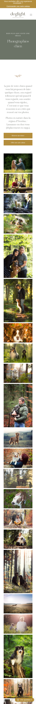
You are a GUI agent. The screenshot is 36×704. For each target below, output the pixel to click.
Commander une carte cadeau (18, 6)
